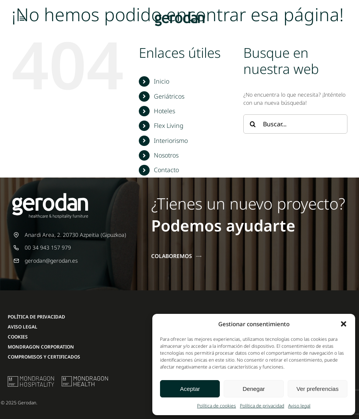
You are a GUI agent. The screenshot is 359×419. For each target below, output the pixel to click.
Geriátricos (169, 96)
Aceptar (190, 388)
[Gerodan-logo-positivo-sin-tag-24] (180, 14)
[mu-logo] (31, 378)
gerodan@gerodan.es (51, 260)
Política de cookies (216, 405)
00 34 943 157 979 (48, 247)
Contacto (166, 170)
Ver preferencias (318, 388)
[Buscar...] (295, 124)
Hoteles (164, 111)
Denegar (254, 388)
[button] (343, 324)
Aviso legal (299, 405)
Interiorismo (171, 140)
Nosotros (166, 155)
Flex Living (169, 125)
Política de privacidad (262, 405)
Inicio (161, 81)
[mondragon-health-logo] (85, 378)
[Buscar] (253, 124)
